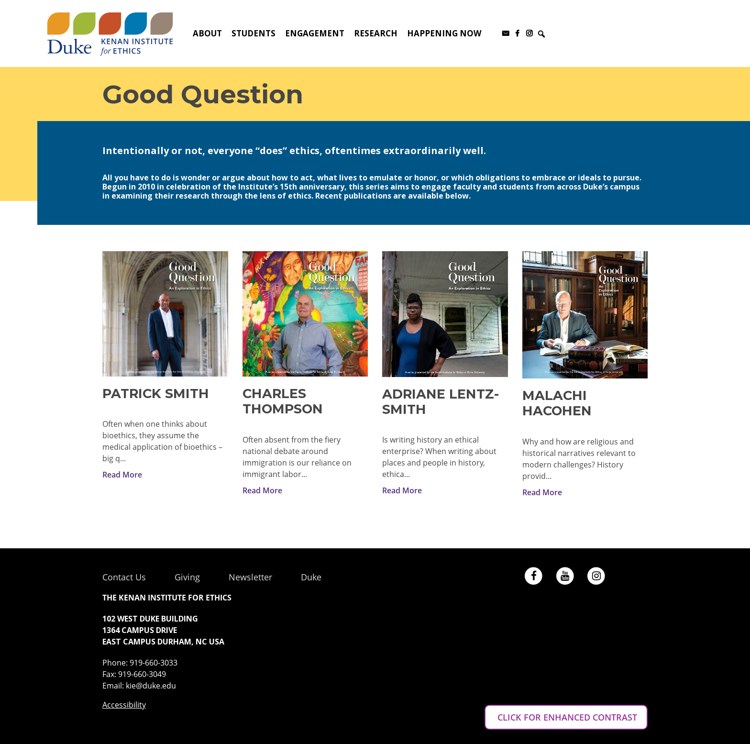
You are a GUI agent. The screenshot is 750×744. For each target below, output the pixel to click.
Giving (187, 577)
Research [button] (375, 33)
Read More (122, 474)
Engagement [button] (314, 33)
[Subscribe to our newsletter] (505, 33)
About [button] (207, 33)
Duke (311, 577)
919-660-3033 (153, 662)
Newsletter (250, 577)
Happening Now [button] (444, 33)
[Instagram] (529, 33)
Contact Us (124, 577)
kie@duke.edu (151, 685)
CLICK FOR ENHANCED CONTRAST (566, 717)
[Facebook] (517, 33)
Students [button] (254, 33)
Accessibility (124, 705)
